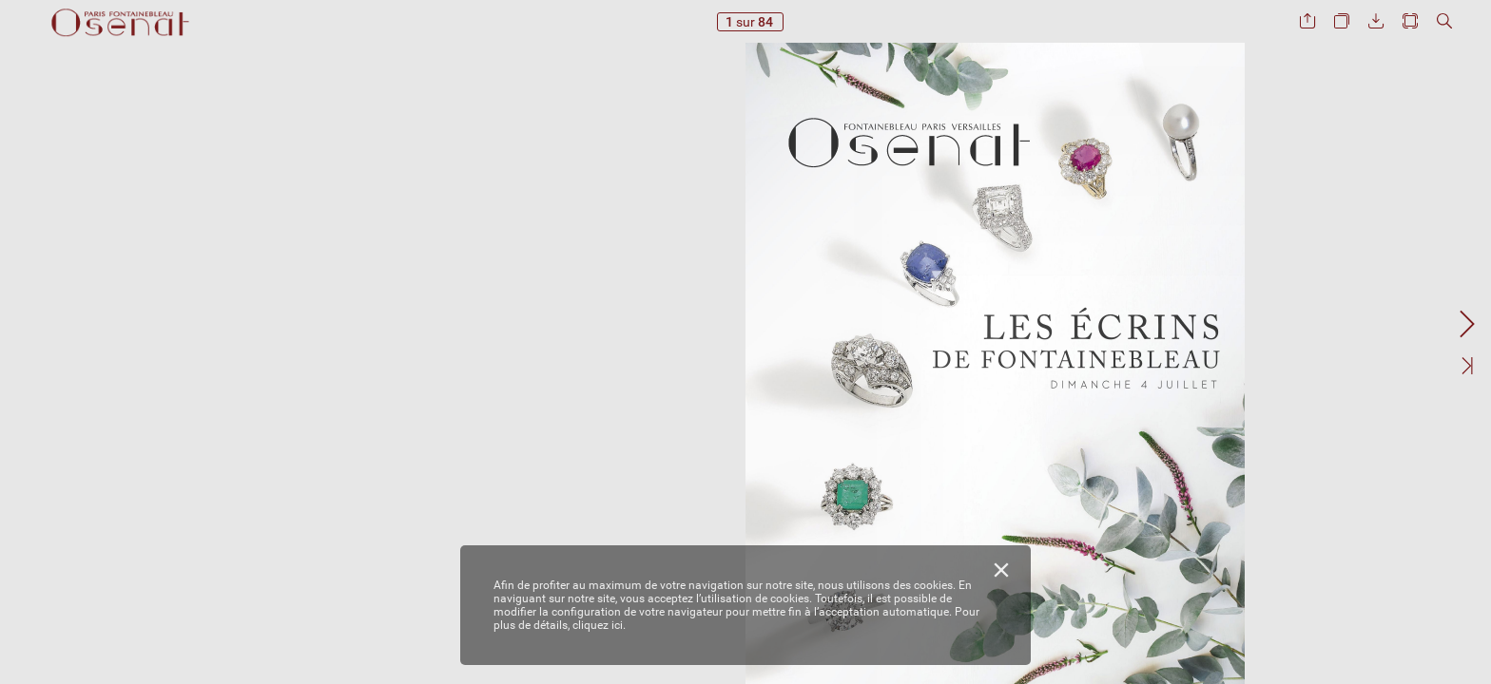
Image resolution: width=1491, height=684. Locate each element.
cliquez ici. (599, 625)
